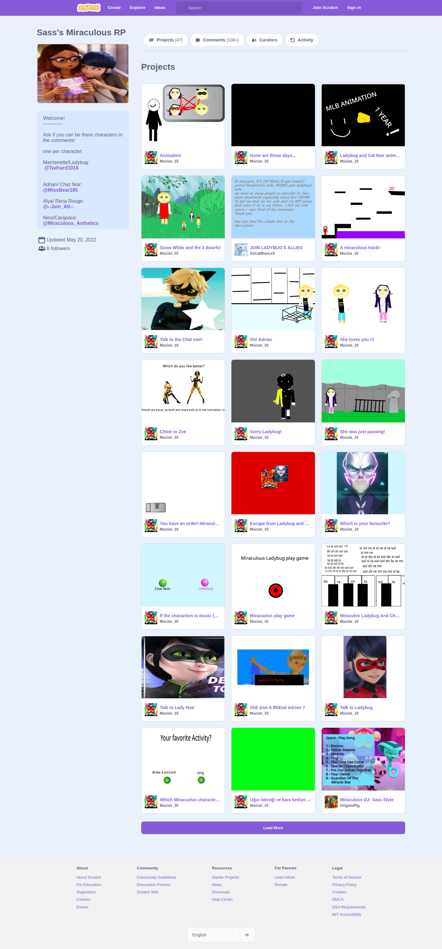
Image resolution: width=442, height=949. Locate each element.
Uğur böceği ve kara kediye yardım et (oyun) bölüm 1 (280, 799)
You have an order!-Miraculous (190, 523)
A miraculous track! (360, 247)
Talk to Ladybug (356, 707)
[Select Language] (221, 934)
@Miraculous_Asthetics (71, 223)
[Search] (182, 8)
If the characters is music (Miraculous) (190, 615)
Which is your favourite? (365, 523)
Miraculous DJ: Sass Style (367, 799)
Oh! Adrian (261, 339)
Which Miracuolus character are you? (190, 799)
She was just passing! (362, 431)
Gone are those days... (273, 155)
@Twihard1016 (61, 168)
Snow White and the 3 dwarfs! (190, 247)
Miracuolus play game (272, 615)
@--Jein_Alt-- (58, 206)
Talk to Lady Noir (177, 707)
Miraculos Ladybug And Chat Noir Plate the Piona (370, 615)
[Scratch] (88, 7)
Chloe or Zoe (173, 431)
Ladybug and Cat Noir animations (370, 155)
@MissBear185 (60, 190)
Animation (170, 155)
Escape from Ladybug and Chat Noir (280, 523)
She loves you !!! (357, 339)
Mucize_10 (169, 161)
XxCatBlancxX (262, 253)
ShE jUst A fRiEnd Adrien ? (277, 707)
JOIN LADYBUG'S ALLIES (276, 247)
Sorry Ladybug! (265, 431)
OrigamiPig (350, 805)
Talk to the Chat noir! (181, 339)
